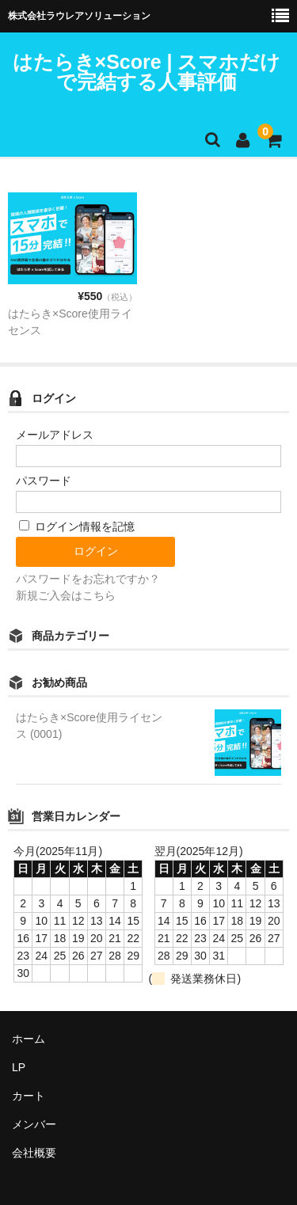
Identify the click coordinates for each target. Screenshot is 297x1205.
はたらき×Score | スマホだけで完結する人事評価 (147, 72)
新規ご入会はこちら (66, 595)
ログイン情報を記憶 (77, 526)
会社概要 (34, 1152)
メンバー (34, 1124)
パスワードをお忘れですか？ (88, 578)
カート (28, 1095)
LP (18, 1067)
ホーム (28, 1038)
